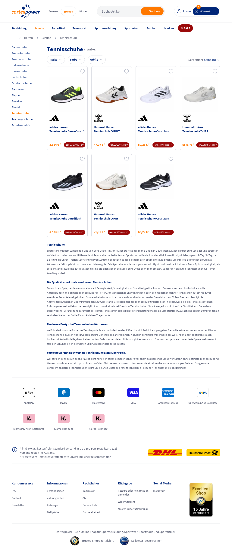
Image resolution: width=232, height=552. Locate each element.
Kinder (83, 11)
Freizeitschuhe (21, 53)
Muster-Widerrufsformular (130, 511)
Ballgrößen (54, 512)
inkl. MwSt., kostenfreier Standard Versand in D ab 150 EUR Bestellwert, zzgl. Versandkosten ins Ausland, (69, 451)
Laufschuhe (19, 77)
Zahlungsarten (56, 498)
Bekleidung (19, 28)
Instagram (159, 491)
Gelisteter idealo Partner (146, 541)
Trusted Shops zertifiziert (98, 541)
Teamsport (79, 28)
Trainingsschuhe (22, 119)
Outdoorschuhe (22, 83)
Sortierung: (204, 60)
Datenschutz (90, 505)
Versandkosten (56, 491)
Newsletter (18, 505)
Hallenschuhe (20, 65)
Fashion (151, 28)
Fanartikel (58, 28)
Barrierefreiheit (92, 512)
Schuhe (39, 28)
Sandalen (18, 89)
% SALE (185, 28)
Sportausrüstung (105, 28)
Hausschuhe (19, 71)
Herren (68, 11)
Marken (169, 28)
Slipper (16, 95)
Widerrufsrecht (127, 502)
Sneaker (17, 101)
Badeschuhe (19, 47)
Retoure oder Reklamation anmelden (132, 493)
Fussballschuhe (21, 59)
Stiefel (16, 107)
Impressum (90, 491)
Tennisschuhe (68, 37)
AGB (85, 498)
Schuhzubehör (21, 125)
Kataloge (52, 505)
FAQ (14, 491)
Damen (53, 11)
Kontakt (17, 498)
